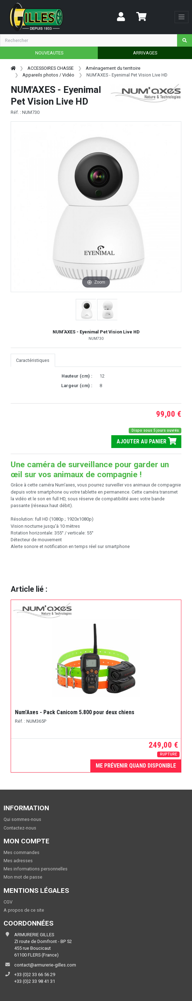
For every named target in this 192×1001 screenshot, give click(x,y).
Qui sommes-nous (22, 819)
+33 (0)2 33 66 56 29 (34, 974)
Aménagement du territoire (113, 68)
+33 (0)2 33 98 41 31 (34, 981)
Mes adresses (18, 860)
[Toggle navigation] (181, 17)
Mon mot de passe (23, 877)
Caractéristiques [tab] (32, 360)
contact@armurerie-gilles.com (45, 965)
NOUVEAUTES (49, 53)
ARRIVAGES (145, 53)
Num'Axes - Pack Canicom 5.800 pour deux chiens (74, 712)
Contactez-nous (20, 828)
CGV (8, 902)
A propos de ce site (24, 910)
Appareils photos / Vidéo (48, 75)
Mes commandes (21, 852)
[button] (86, 309)
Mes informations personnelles (36, 868)
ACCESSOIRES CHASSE (50, 68)
